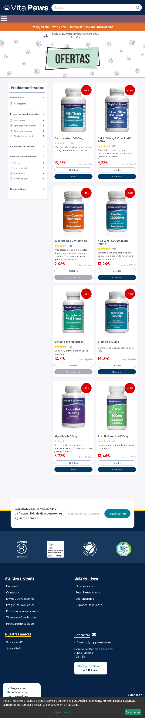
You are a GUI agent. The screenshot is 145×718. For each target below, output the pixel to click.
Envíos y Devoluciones (20, 598)
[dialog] (72, 707)
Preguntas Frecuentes (20, 605)
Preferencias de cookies (22, 611)
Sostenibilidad (85, 598)
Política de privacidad (20, 623)
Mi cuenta (12, 586)
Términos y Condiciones (21, 617)
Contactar (13, 592)
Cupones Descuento (89, 605)
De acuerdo (133, 712)
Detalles (73, 169)
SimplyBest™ (15, 642)
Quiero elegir (63, 712)
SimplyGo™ (14, 648)
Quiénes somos (86, 586)
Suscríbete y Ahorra (88, 592)
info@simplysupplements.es (92, 642)
